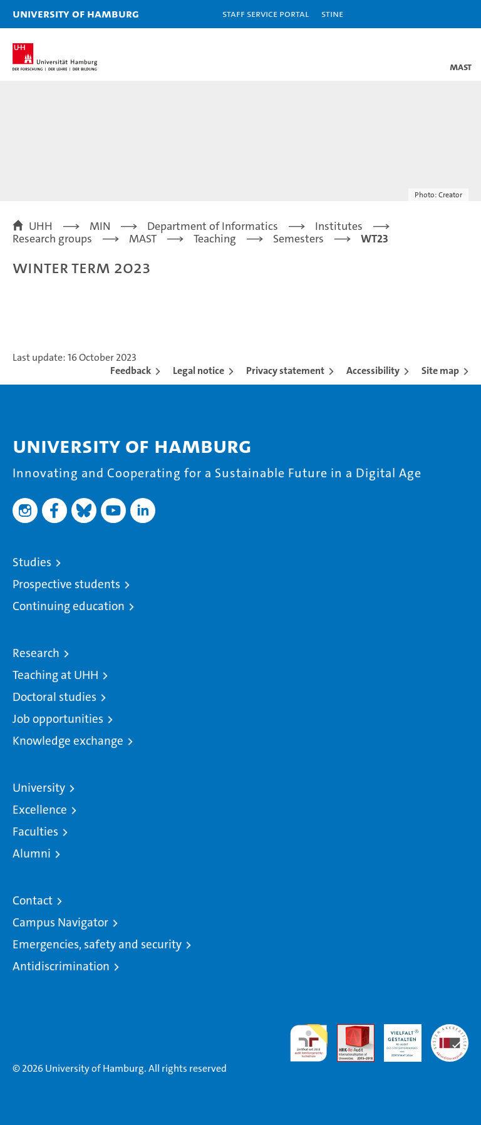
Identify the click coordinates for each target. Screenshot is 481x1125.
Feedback (130, 370)
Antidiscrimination (61, 966)
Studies (32, 562)
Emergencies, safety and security (97, 944)
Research (36, 653)
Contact (33, 900)
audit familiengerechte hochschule (309, 1043)
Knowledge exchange (68, 741)
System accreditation (449, 1037)
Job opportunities (58, 719)
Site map (440, 370)
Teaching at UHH (55, 675)
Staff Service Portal (265, 13)
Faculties (35, 831)
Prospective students (66, 584)
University (39, 788)
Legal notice (198, 370)
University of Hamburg (76, 13)
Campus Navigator (60, 922)
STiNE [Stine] (332, 13)
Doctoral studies (54, 697)
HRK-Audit (396, 1037)
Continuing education (69, 606)
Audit (349, 1030)
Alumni (32, 853)
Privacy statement (285, 370)
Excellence (40, 809)
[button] (432, 14)
